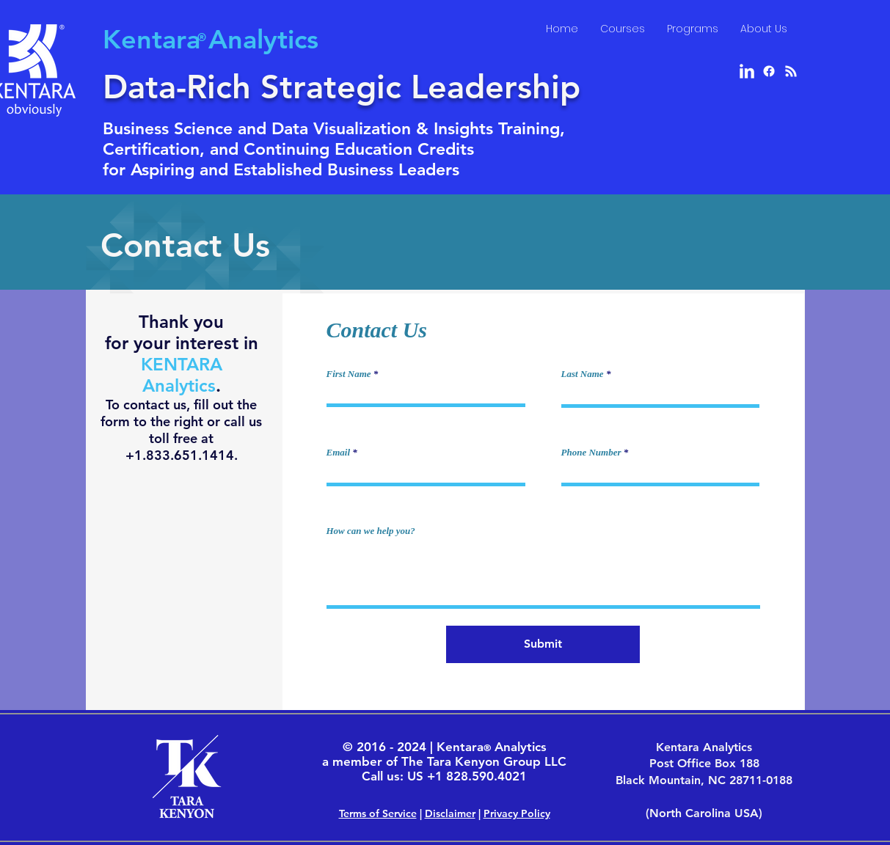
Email (339, 452)
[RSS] (791, 71)
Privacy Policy (517, 813)
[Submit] (543, 644)
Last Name (582, 373)
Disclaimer (450, 813)
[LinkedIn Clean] (747, 71)
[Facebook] (769, 71)
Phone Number (591, 452)
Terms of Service (378, 813)
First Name (349, 373)
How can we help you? (371, 530)
